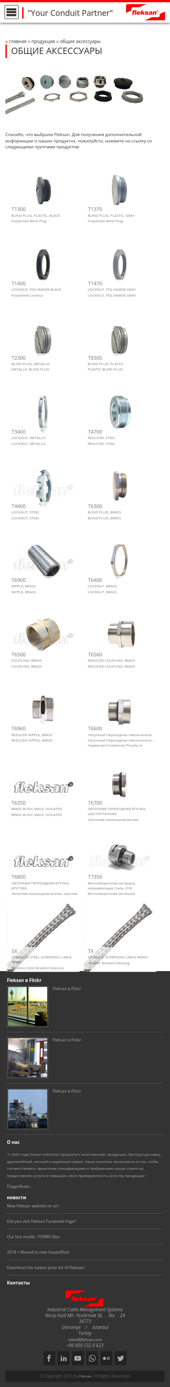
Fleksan (85, 1376)
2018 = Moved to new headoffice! (38, 1252)
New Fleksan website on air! (33, 1206)
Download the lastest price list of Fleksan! (45, 1267)
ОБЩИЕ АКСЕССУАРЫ (80, 41)
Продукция (43, 41)
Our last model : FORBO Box (33, 1237)
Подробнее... (19, 1186)
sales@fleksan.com (85, 1340)
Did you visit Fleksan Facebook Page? (41, 1221)
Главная (17, 41)
